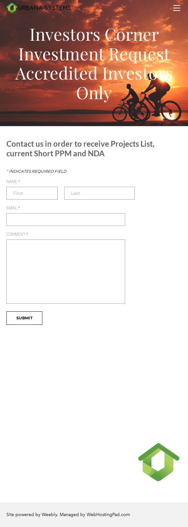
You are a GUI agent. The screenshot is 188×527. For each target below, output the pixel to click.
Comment (17, 234)
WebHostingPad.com (108, 514)
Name (13, 182)
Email (13, 208)
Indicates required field (36, 171)
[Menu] (177, 8)
